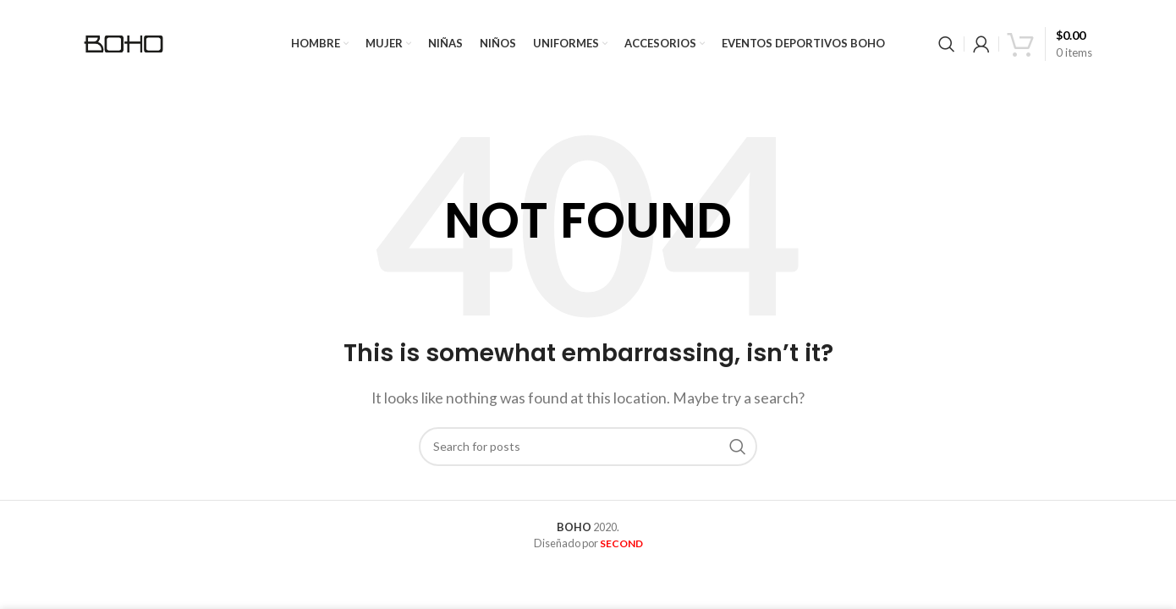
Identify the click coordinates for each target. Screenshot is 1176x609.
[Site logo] (126, 44)
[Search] (947, 46)
